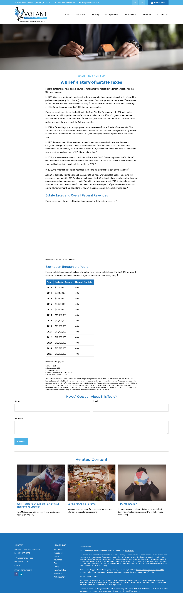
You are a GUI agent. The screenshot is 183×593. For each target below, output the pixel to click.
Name (17, 401)
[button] (67, 14)
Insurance (58, 560)
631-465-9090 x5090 (65, 3)
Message (18, 418)
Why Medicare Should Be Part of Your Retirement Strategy (38, 505)
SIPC (140, 580)
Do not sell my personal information (142, 572)
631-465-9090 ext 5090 (30, 550)
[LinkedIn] (135, 2)
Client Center (158, 3)
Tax (55, 563)
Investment (58, 553)
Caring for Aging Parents (81, 503)
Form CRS (87, 546)
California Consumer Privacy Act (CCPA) (150, 570)
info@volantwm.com (89, 3)
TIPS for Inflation (127, 503)
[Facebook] (142, 2)
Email (95, 401)
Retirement (58, 549)
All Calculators (60, 577)
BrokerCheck (129, 551)
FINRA (136, 580)
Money (56, 567)
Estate (56, 556)
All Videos (58, 573)
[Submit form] (21, 441)
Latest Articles (60, 570)
